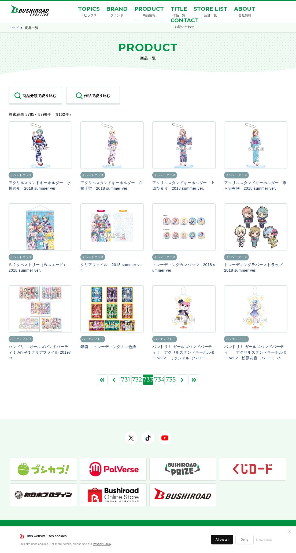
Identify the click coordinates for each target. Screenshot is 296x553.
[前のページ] (114, 379)
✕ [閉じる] (289, 531)
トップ (13, 28)
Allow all (222, 539)
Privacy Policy (102, 543)
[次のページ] (182, 379)
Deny (244, 539)
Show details (264, 539)
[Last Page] (193, 379)
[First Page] (102, 379)
